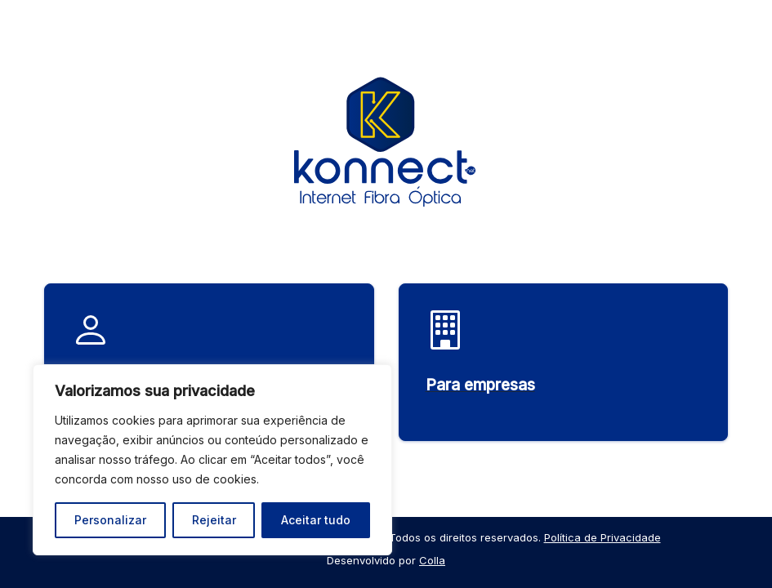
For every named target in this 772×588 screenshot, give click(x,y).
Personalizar (110, 520)
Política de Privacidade (602, 537)
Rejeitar (214, 520)
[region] (212, 459)
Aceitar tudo (315, 520)
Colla (432, 560)
